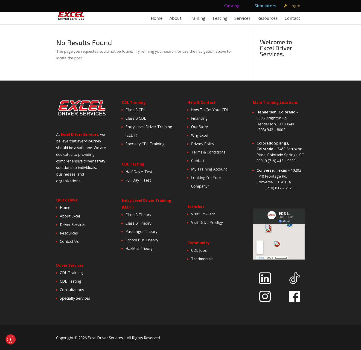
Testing (219, 18)
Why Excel (199, 135)
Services (242, 18)
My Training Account (209, 169)
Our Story (199, 126)
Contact (292, 18)
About (175, 18)
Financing (199, 118)
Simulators (265, 6)
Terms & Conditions (208, 152)
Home (157, 18)
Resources (267, 18)
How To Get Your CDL (210, 109)
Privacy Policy (203, 143)
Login (294, 6)
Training (197, 18)
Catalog (231, 6)
